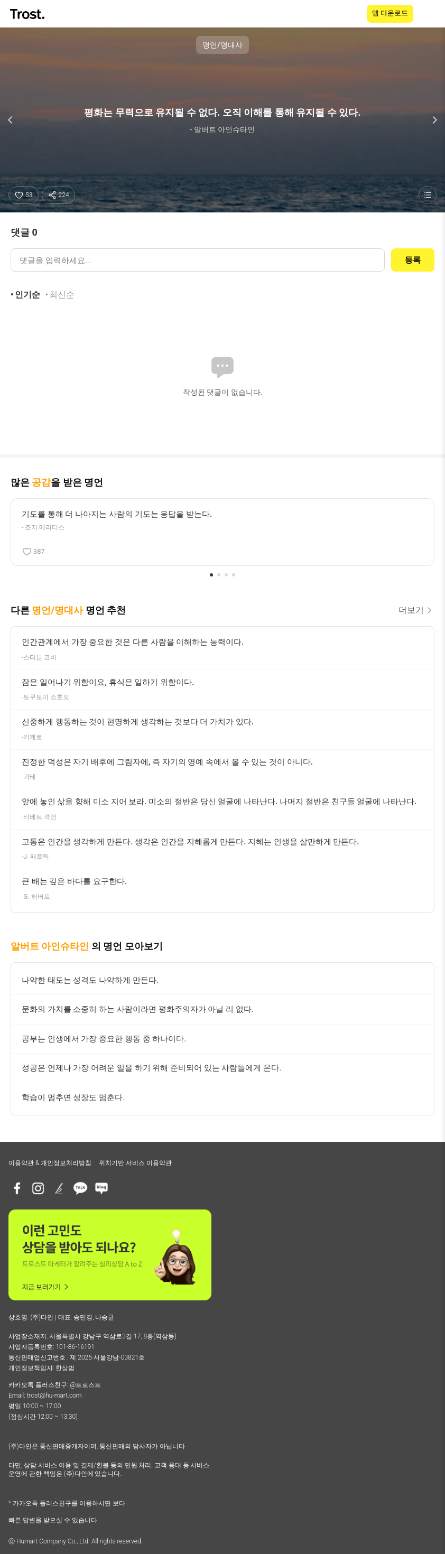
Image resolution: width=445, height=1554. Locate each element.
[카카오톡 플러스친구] (80, 1188)
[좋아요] (23, 195)
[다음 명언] (434, 120)
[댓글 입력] (198, 260)
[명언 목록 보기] (428, 195)
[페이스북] (16, 1188)
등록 (413, 260)
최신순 (62, 295)
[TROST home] (28, 14)
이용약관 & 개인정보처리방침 (49, 1163)
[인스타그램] (38, 1188)
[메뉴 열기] (430, 13)
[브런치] (59, 1188)
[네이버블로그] (101, 1188)
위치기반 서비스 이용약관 (135, 1163)
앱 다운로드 (390, 13)
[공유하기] (58, 195)
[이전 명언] (10, 120)
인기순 (27, 295)
